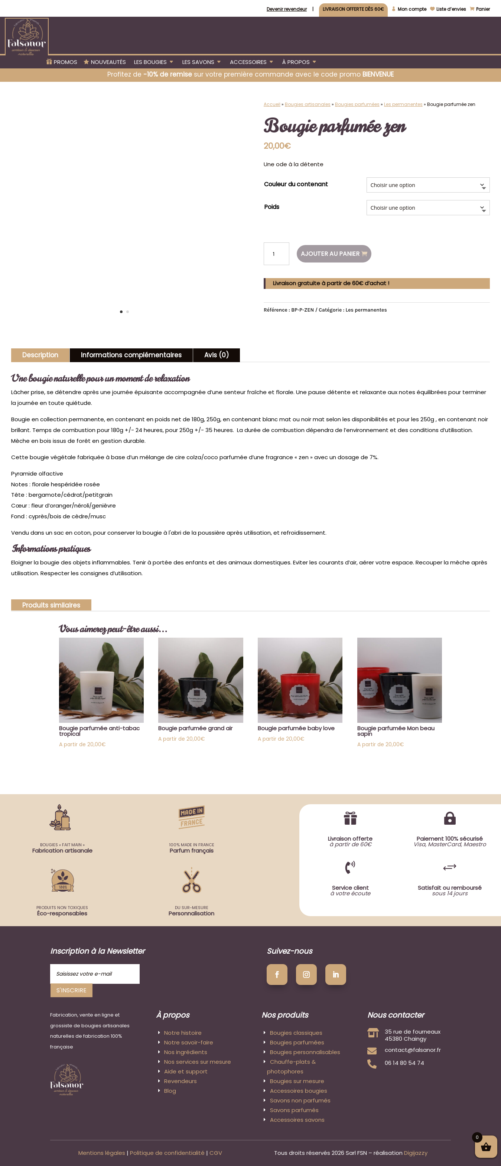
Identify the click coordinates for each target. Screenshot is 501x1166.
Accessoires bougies (298, 1091)
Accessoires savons (297, 1120)
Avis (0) (216, 355)
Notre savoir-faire (188, 1042)
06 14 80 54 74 (404, 1063)
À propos (296, 62)
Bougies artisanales (308, 104)
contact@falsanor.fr (413, 1050)
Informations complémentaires (131, 355)
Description (40, 355)
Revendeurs (180, 1081)
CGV (215, 1153)
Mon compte (412, 9)
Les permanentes (403, 104)
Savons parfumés (294, 1110)
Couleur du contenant (296, 184)
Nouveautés (108, 62)
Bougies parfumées (357, 104)
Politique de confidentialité (167, 1153)
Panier (483, 9)
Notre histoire (183, 1033)
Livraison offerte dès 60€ (353, 9)
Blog (170, 1091)
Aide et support (186, 1071)
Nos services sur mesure (197, 1062)
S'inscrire (71, 990)
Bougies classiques (296, 1033)
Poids (271, 207)
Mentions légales (101, 1153)
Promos (65, 62)
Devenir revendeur (287, 9)
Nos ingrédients (185, 1052)
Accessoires (248, 62)
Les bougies (150, 62)
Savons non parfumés (300, 1100)
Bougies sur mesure (297, 1081)
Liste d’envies (451, 9)
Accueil (272, 104)
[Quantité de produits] (276, 253)
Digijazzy (415, 1153)
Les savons (198, 62)
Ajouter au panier (330, 253)
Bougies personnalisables (305, 1052)
